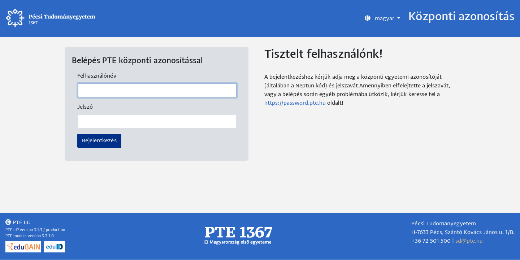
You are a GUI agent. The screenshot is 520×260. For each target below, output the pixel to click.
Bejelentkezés (99, 140)
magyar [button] (380, 18)
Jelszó (85, 107)
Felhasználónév (96, 76)
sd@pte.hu (469, 241)
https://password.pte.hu (295, 103)
